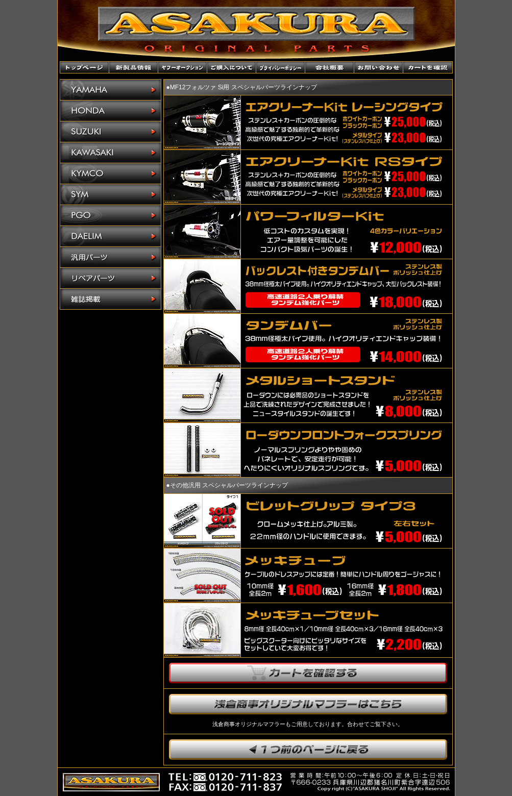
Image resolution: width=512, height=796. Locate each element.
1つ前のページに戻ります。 (308, 749)
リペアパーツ (110, 278)
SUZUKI (110, 131)
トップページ (84, 67)
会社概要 (329, 67)
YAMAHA (110, 90)
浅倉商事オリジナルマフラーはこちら (308, 704)
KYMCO (110, 173)
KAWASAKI (110, 152)
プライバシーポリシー (280, 67)
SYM (110, 194)
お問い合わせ (378, 67)
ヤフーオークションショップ (182, 67)
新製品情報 (133, 67)
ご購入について (231, 67)
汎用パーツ (110, 257)
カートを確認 (427, 67)
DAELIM (110, 236)
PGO (110, 215)
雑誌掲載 (110, 299)
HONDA (110, 111)
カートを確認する (308, 673)
